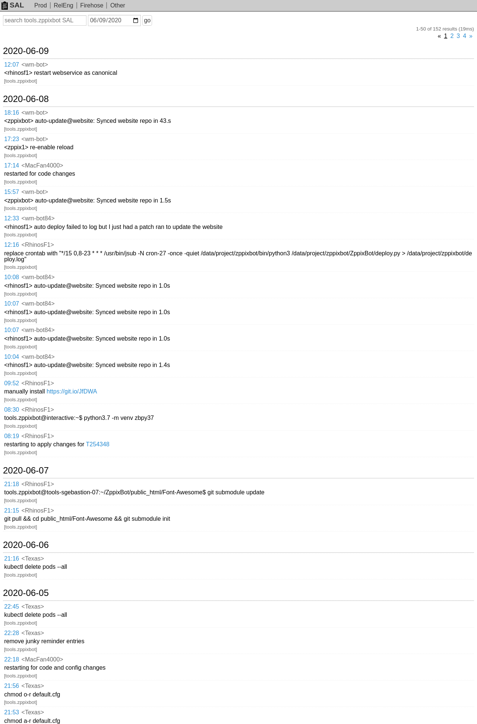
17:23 (11, 139)
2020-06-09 (26, 51)
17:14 (11, 165)
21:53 (11, 712)
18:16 (11, 112)
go (147, 20)
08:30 (11, 409)
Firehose (91, 5)
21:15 (11, 510)
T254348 (98, 444)
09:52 (11, 383)
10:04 (11, 357)
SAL (12, 5)
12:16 (11, 245)
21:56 (11, 686)
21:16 (11, 558)
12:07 (11, 64)
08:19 (11, 436)
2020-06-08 (26, 99)
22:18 (11, 659)
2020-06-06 (26, 545)
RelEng (63, 5)
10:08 (11, 277)
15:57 (11, 192)
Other (117, 5)
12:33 (11, 218)
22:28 (11, 633)
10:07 (11, 303)
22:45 (11, 606)
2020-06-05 (26, 593)
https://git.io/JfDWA (72, 391)
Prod (40, 5)
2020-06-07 (26, 470)
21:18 (11, 484)
